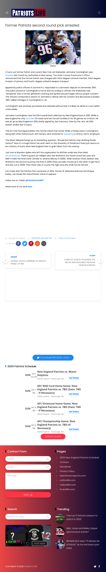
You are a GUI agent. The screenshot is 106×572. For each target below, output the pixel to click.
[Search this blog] (28, 516)
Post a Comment (66, 238)
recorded (30, 118)
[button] (18, 243)
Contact (64, 462)
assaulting (69, 134)
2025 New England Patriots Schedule (79, 457)
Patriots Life (30, 566)
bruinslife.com (67, 489)
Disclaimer (65, 466)
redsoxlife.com (68, 484)
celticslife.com (67, 480)
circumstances (12, 155)
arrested (9, 75)
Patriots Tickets (53, 436)
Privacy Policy (67, 471)
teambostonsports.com (73, 475)
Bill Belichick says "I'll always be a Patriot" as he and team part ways (83, 544)
